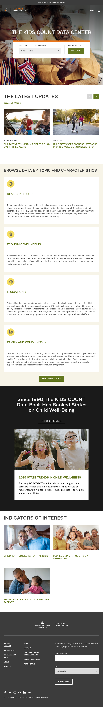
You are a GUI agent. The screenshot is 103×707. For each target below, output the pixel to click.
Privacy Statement (32, 659)
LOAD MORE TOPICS (51, 378)
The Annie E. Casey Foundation (51, 3)
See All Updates (11, 102)
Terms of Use (29, 664)
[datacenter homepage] (20, 10)
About (6, 662)
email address (61, 653)
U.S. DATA (75, 50)
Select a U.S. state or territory (32, 46)
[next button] (96, 96)
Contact (27, 648)
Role (57, 666)
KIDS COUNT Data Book (51, 420)
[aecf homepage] (7, 10)
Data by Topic (9, 650)
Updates (7, 666)
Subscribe (63, 681)
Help (26, 643)
